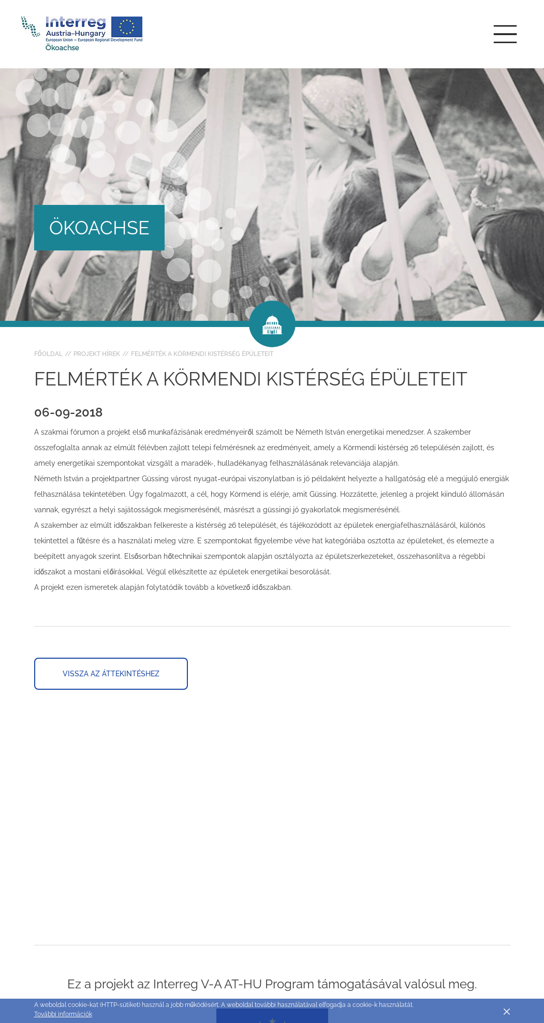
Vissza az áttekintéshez (111, 674)
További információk (63, 1014)
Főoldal (48, 354)
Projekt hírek (96, 354)
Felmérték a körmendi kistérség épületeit (202, 354)
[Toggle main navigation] (505, 34)
